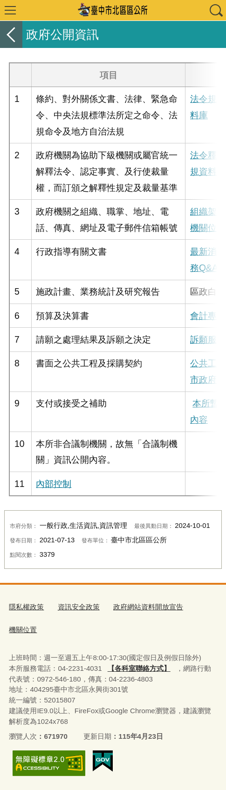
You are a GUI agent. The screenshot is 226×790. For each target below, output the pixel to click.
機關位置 (23, 630)
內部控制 (53, 484)
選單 (10, 10)
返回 (11, 34)
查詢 (215, 10)
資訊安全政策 (79, 607)
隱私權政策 (26, 607)
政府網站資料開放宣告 (148, 607)
